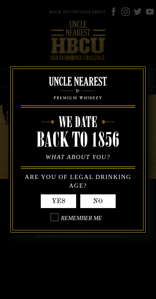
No (98, 201)
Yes (58, 201)
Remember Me (81, 218)
